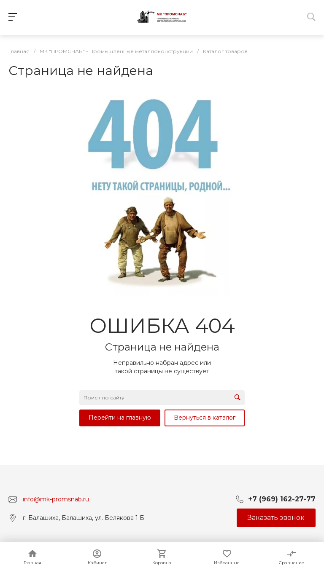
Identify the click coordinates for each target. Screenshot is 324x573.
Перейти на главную (120, 417)
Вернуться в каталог (204, 417)
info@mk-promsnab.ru (56, 499)
